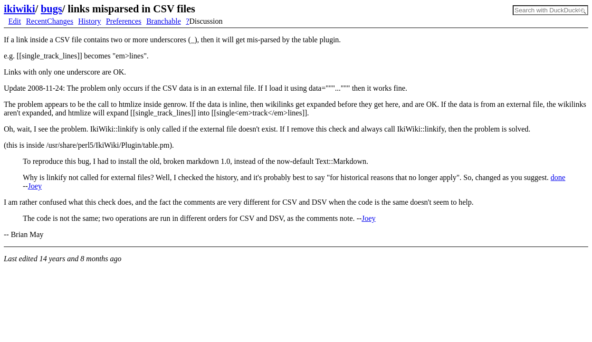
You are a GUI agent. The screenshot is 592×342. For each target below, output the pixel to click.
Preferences (124, 21)
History (89, 21)
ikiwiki (19, 9)
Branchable (163, 21)
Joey (35, 186)
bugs (51, 9)
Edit (15, 21)
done (558, 177)
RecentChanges (50, 21)
